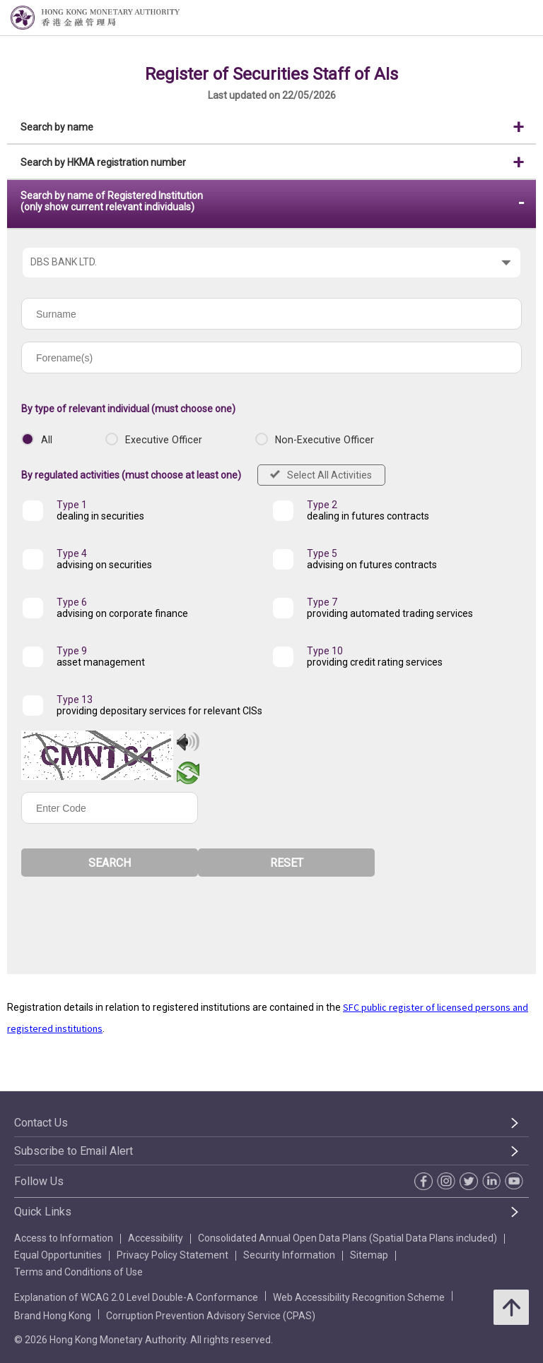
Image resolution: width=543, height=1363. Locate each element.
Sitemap (369, 1255)
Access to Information (63, 1238)
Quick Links (42, 1211)
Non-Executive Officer (324, 439)
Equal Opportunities (58, 1255)
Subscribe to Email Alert (73, 1151)
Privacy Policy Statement (172, 1255)
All (46, 439)
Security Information (289, 1255)
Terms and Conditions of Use (78, 1272)
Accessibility (155, 1238)
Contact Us (41, 1122)
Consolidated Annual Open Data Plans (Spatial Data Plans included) (347, 1238)
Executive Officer (163, 439)
